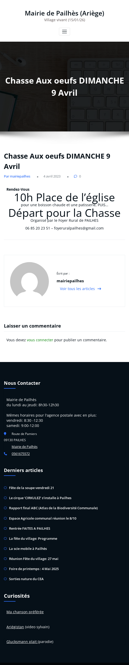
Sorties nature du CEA (25, 568)
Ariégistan (15, 615)
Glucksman (16, 630)
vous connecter (40, 337)
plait (33, 630)
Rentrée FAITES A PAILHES (28, 521)
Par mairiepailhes (15, 175)
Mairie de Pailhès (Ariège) (64, 13)
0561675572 (21, 450)
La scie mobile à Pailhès (26, 540)
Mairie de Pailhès (24, 443)
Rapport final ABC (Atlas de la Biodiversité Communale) (49, 502)
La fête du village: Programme (31, 530)
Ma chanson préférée (25, 600)
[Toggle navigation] (64, 31)
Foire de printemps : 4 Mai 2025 (32, 559)
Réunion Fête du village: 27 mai (32, 549)
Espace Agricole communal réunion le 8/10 (40, 511)
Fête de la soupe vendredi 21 (30, 483)
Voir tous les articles (80, 285)
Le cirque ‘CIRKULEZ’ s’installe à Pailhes (38, 492)
